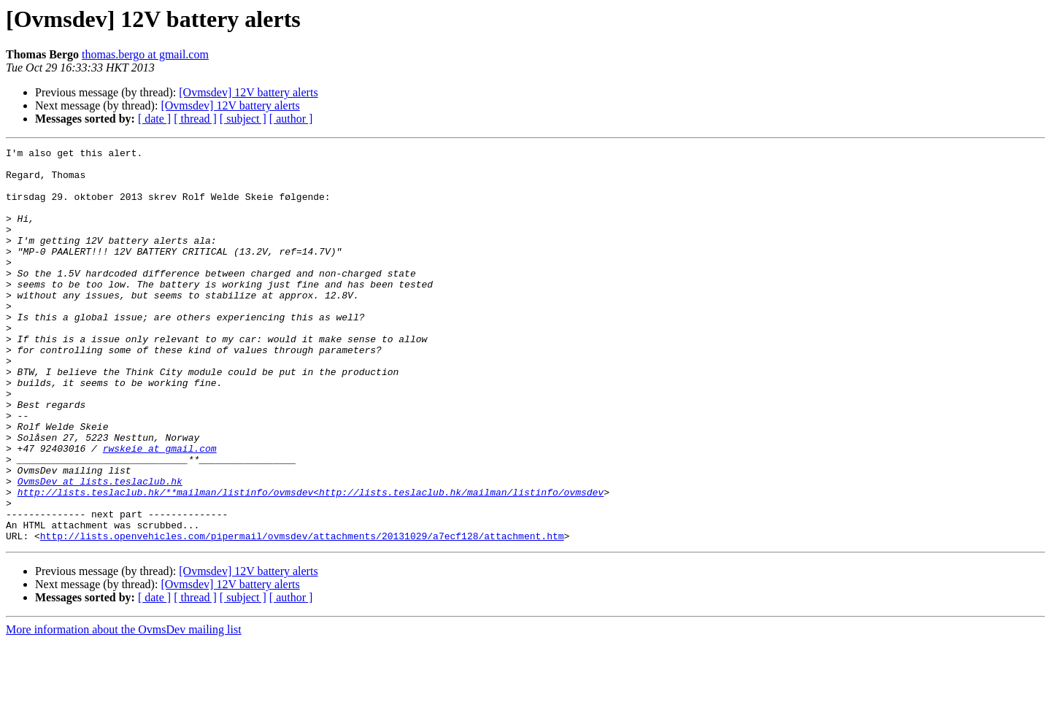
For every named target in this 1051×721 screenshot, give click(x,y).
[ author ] (291, 118)
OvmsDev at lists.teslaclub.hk (100, 548)
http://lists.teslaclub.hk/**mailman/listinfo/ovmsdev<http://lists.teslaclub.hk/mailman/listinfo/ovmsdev (311, 561)
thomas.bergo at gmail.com (145, 54)
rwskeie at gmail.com (160, 509)
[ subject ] (243, 118)
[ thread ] (195, 118)
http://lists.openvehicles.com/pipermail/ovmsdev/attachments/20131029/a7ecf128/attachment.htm (302, 614)
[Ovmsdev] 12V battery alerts (248, 92)
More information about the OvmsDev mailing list (124, 708)
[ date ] (154, 118)
